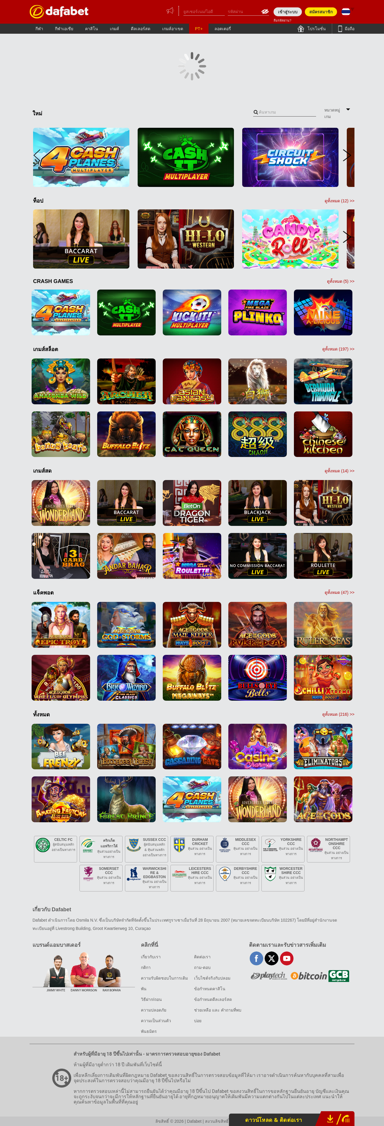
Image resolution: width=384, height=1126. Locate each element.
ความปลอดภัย (153, 1010)
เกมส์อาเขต (172, 28)
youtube (287, 958)
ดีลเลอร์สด (140, 28)
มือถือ (349, 28)
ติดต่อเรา (202, 956)
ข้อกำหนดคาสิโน (209, 988)
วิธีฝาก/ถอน (151, 999)
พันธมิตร (149, 1031)
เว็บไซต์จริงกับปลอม (212, 978)
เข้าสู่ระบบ (287, 11)
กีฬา (39, 28)
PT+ (199, 28)
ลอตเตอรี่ (222, 28)
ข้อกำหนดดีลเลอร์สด (213, 999)
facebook (256, 958)
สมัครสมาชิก (321, 11)
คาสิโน (91, 28)
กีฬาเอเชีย (64, 28)
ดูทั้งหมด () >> (339, 200)
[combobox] (284, 112)
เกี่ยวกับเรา (151, 956)
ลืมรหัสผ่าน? (282, 20)
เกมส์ (114, 28)
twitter (272, 958)
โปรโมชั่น (316, 28)
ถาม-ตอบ (202, 967)
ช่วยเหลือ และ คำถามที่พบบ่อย (217, 1015)
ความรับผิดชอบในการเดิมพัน (164, 983)
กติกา (146, 967)
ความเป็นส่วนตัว (156, 1020)
